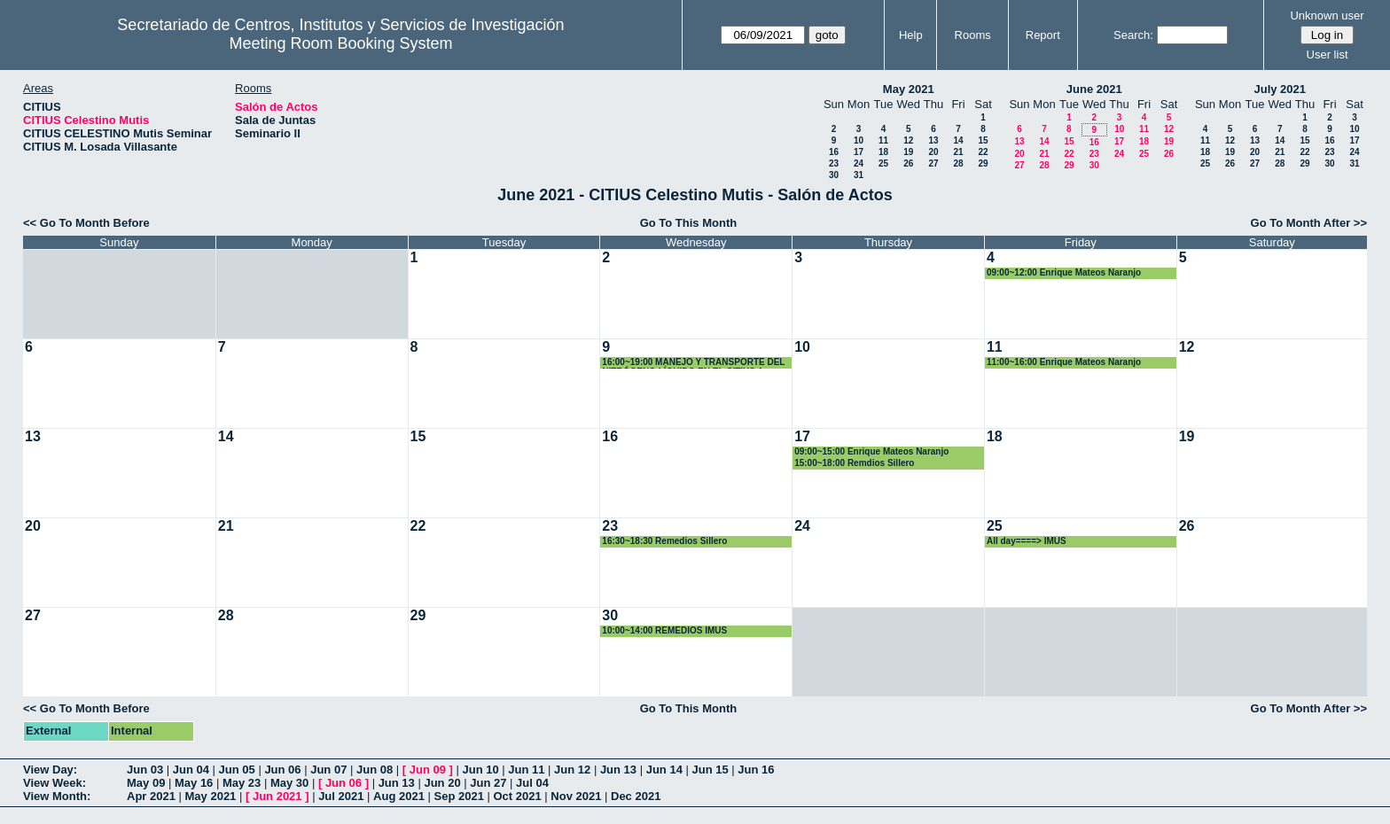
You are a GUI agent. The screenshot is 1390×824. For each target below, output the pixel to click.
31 (858, 175)
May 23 (242, 782)
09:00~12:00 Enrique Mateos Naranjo (1064, 272)
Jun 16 (756, 769)
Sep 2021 (459, 796)
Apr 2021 (151, 796)
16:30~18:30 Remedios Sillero (664, 541)
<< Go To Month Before (86, 222)
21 (958, 152)
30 (834, 175)
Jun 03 (145, 769)
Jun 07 (328, 769)
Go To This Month (689, 222)
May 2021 (908, 89)
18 (883, 152)
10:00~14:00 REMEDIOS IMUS (664, 630)
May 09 (146, 782)
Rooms (973, 35)
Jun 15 (709, 769)
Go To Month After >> (1309, 222)
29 (983, 163)
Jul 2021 (340, 796)
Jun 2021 (277, 796)
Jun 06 (282, 769)
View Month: (56, 796)
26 (908, 163)
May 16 (194, 782)
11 (883, 140)
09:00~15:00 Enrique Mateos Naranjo (871, 451)
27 (933, 163)
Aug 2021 (399, 796)
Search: (1133, 35)
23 (834, 163)
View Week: (54, 782)
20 (933, 152)
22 (983, 152)
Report (1043, 35)
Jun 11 (526, 769)
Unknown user (1326, 15)
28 (958, 163)
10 (858, 140)
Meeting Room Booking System (340, 43)
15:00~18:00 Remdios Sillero (854, 463)
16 (834, 152)
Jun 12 (572, 769)
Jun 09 (428, 769)
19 (908, 152)
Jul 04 (532, 782)
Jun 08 (374, 769)
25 (883, 163)
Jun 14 (664, 769)
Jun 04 (191, 769)
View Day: (50, 769)
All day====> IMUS (1026, 541)
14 (958, 140)
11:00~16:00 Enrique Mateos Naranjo (1064, 362)
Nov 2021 (576, 796)
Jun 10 (480, 769)
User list (1327, 54)
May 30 (289, 782)
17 (858, 152)
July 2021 (1279, 89)
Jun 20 (442, 782)
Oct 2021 (517, 796)
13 (933, 140)
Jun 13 (618, 769)
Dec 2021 (635, 796)
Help (911, 35)
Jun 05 (237, 769)
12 (908, 140)
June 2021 (1094, 89)
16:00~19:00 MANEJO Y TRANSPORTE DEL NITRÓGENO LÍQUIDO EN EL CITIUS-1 (693, 363)
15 (983, 140)
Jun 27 (488, 782)
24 (858, 163)
